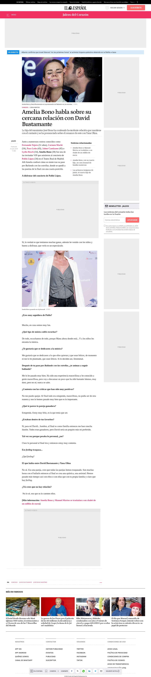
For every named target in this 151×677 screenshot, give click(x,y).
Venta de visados (74, 2)
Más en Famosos (14, 592)
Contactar (51, 642)
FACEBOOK (81, 653)
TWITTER (80, 649)
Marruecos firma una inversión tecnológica (116, 2)
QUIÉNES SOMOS (22, 656)
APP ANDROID (20, 653)
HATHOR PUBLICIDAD (54, 649)
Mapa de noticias (42, 2)
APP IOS (18, 649)
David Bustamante (25, 582)
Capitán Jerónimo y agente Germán (92, 2)
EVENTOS (49, 653)
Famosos (25, 107)
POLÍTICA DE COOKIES (116, 660)
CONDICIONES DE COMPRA (118, 656)
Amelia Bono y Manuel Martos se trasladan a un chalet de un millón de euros (82, 151)
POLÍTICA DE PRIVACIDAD (117, 653)
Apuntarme (132, 220)
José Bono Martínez (40, 582)
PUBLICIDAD (50, 656)
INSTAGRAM (81, 656)
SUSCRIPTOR (51, 660)
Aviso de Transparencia (118, 664)
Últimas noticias (30, 2)
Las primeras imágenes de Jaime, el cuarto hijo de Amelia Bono (83, 172)
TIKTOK (79, 660)
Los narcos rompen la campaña (58, 2)
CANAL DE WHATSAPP (23, 660)
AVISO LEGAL (112, 649)
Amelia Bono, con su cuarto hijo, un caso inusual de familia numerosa (83, 162)
